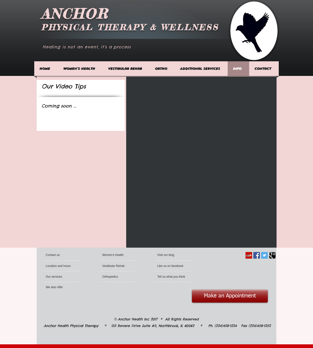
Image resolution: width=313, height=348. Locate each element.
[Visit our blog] (168, 255)
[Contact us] (64, 255)
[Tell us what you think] (171, 276)
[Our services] (60, 276)
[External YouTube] (164, 119)
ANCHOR (74, 13)
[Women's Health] (113, 255)
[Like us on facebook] (171, 266)
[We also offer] (59, 287)
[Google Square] (272, 255)
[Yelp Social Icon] (249, 255)
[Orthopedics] (110, 276)
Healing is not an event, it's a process (87, 47)
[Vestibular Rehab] (116, 266)
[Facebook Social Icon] (256, 255)
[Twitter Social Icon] (264, 255)
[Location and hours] (59, 266)
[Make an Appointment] (230, 296)
